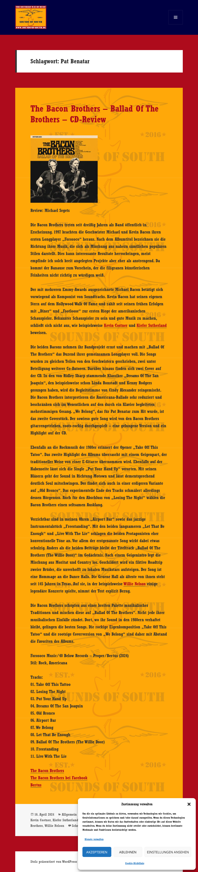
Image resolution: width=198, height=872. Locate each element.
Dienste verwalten (94, 839)
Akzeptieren (96, 852)
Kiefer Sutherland (152, 325)
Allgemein (69, 814)
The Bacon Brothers (47, 770)
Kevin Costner (115, 325)
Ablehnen (127, 852)
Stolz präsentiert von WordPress (53, 861)
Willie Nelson (134, 583)
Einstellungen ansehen (168, 852)
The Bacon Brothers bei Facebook (58, 777)
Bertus (35, 784)
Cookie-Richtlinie (134, 863)
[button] (189, 804)
